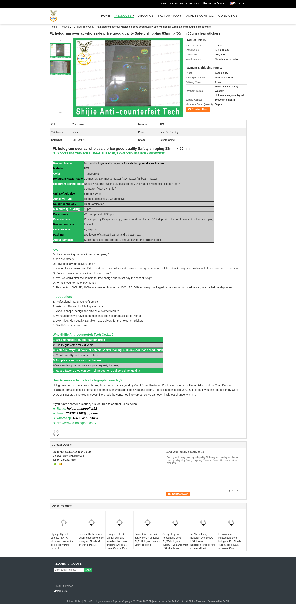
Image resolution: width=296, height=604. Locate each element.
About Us (145, 15)
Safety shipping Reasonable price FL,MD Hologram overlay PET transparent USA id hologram (175, 541)
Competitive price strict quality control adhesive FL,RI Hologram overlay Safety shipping (147, 539)
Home (105, 15)
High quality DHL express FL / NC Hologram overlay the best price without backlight (62, 541)
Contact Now (200, 109)
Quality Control (199, 15)
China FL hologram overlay (98, 601)
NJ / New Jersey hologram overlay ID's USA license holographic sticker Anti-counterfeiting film (202, 541)
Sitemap (68, 586)
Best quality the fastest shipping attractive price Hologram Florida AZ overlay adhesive (91, 539)
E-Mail (57, 586)
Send (88, 569)
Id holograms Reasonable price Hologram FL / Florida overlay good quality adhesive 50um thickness (229, 543)
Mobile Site (61, 591)
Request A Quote (213, 3)
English (240, 2)
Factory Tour (169, 15)
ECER (226, 601)
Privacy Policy (74, 601)
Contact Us (227, 15)
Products (123, 15)
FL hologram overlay (83, 26)
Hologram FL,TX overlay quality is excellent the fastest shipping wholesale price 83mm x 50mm (117, 541)
